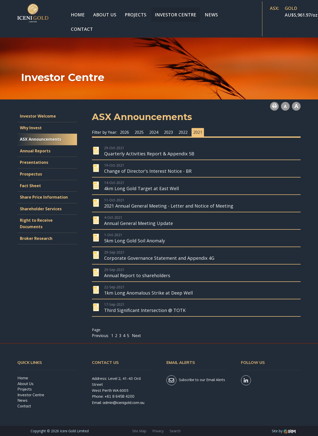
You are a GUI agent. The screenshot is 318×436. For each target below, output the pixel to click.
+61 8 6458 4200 (119, 396)
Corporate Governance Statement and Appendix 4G (159, 258)
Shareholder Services (41, 209)
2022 (183, 132)
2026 (124, 132)
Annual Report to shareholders (137, 275)
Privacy (158, 431)
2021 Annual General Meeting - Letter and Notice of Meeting (168, 206)
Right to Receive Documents (36, 223)
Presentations (34, 162)
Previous (100, 335)
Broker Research (36, 238)
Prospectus (31, 174)
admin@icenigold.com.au (123, 402)
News (211, 15)
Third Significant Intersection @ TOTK (145, 310)
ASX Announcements (40, 139)
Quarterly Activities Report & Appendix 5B (149, 154)
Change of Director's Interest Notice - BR (148, 171)
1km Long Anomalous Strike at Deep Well (148, 293)
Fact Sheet (30, 185)
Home (78, 15)
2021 (197, 132)
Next (136, 335)
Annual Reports (35, 151)
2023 (168, 132)
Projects (135, 15)
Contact (82, 29)
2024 (153, 132)
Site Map (139, 431)
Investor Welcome (38, 116)
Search (175, 431)
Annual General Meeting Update (138, 223)
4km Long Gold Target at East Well (141, 188)
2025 (139, 132)
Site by (284, 431)
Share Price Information (44, 197)
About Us (104, 15)
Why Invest (31, 128)
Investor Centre (175, 15)
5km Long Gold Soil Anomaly (134, 241)
